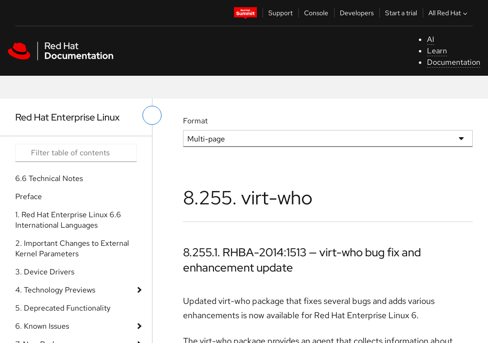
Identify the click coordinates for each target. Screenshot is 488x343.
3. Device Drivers (44, 272)
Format (195, 121)
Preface (28, 197)
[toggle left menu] (152, 115)
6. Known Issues (42, 326)
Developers (357, 13)
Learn (437, 51)
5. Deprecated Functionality (63, 308)
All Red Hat (448, 13)
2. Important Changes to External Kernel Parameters (72, 248)
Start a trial (401, 13)
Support (280, 13)
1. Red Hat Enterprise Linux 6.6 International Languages (68, 220)
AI (430, 39)
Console (316, 13)
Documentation (453, 62)
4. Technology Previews (55, 290)
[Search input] (76, 153)
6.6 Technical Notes (49, 178)
